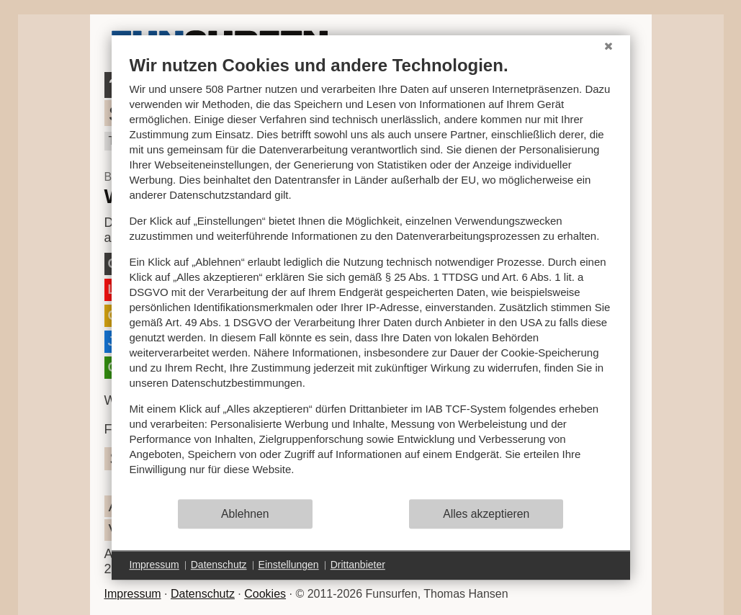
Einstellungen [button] (289, 564)
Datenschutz (203, 594)
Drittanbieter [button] (358, 564)
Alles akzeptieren (486, 514)
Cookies (265, 594)
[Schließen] (608, 46)
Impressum (132, 594)
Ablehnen (245, 514)
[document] (371, 276)
